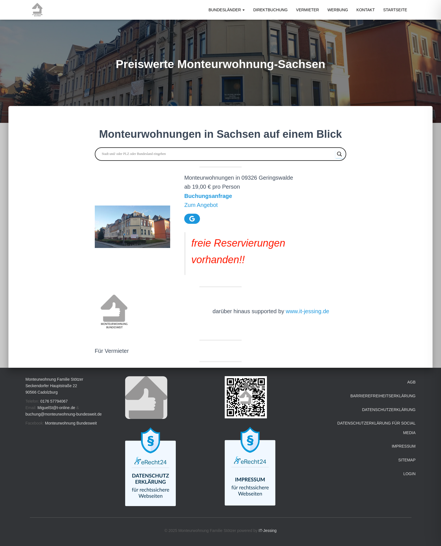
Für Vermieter (112, 351)
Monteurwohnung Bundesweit (71, 423)
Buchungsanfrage (208, 196)
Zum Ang (195, 205)
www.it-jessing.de (307, 311)
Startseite (395, 10)
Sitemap (406, 460)
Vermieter (307, 10)
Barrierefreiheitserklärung (383, 396)
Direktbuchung (270, 10)
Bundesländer (226, 10)
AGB (411, 382)
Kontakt (365, 10)
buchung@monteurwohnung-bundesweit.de (64, 414)
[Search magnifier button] (339, 154)
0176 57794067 (54, 401)
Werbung (337, 10)
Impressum (404, 446)
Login (409, 473)
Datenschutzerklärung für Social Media (376, 428)
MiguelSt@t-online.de (56, 407)
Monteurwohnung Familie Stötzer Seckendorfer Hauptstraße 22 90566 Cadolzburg (54, 385)
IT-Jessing (268, 530)
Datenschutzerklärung (388, 409)
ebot (212, 205)
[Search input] (218, 154)
